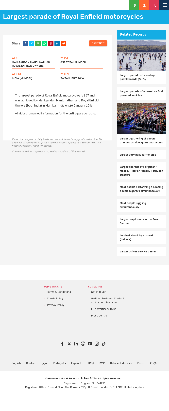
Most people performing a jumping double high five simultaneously (141, 189)
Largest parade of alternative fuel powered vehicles (141, 93)
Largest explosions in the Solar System (139, 221)
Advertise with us (105, 309)
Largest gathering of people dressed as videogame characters (141, 140)
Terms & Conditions (59, 292)
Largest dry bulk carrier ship (138, 154)
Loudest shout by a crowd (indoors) (136, 237)
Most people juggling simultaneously (133, 205)
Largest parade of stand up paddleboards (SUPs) (137, 77)
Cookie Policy (55, 298)
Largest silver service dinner (138, 251)
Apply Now (98, 43)
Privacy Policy (55, 305)
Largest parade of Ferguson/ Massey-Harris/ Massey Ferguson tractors (141, 171)
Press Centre (99, 315)
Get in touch (98, 292)
